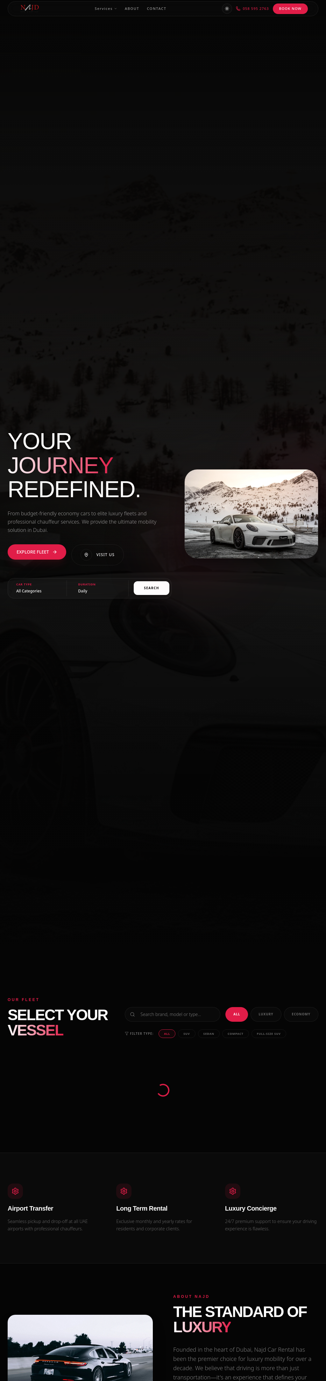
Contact (156, 8)
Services (106, 8)
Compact (236, 1034)
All (236, 1014)
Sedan (208, 1034)
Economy (301, 1014)
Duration (87, 584)
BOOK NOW (290, 8)
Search (151, 588)
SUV (186, 1034)
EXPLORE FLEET (37, 552)
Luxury (266, 1014)
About (132, 8)
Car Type (24, 584)
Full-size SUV (269, 1034)
